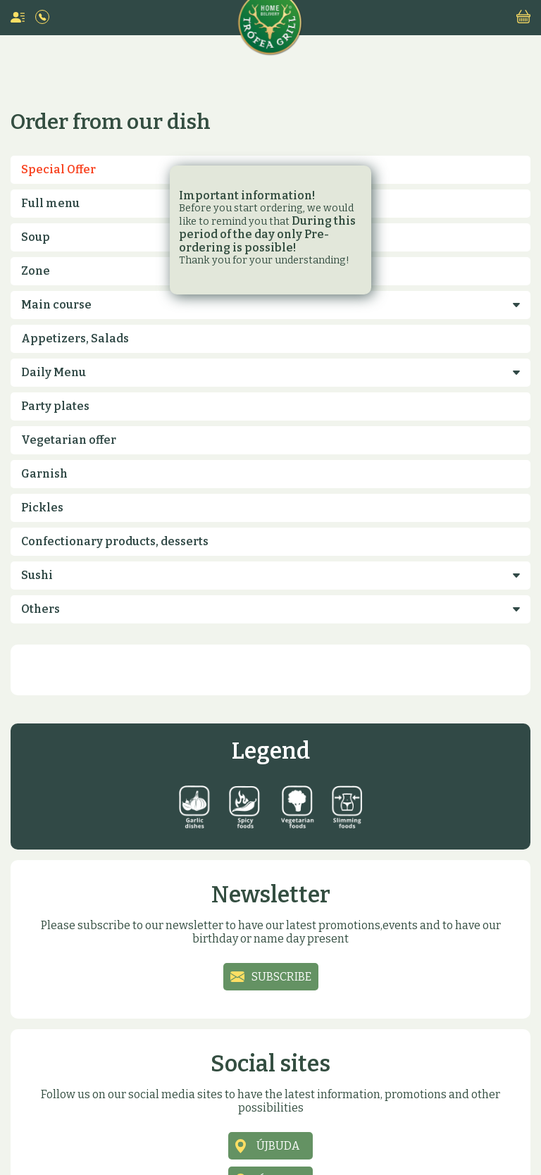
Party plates (55, 406)
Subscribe (281, 976)
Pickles (42, 507)
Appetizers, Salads (75, 338)
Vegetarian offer (68, 440)
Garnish (44, 473)
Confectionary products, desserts (115, 541)
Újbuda (277, 1145)
